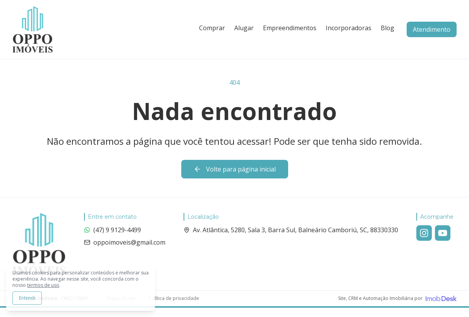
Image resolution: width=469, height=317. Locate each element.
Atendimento (431, 29)
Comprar (212, 28)
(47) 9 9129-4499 (112, 230)
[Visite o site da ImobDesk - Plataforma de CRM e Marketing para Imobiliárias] (397, 298)
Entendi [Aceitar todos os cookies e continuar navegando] (27, 298)
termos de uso (43, 285)
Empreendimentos (289, 28)
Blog (387, 28)
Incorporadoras (348, 28)
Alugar (244, 28)
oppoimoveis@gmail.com (124, 242)
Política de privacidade (174, 298)
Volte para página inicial (235, 169)
